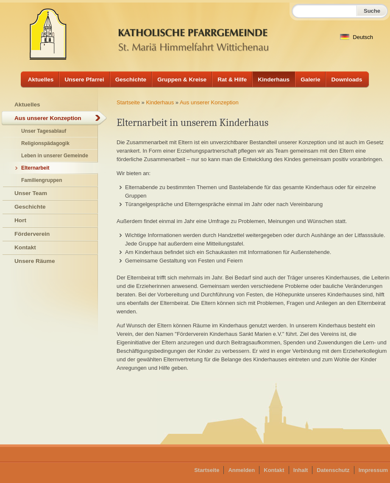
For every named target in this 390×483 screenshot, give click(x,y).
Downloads (346, 79)
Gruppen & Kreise (181, 79)
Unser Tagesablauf (43, 131)
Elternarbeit (35, 168)
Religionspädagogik (45, 143)
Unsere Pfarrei (84, 79)
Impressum (373, 470)
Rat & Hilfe (232, 79)
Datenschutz (333, 470)
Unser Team (30, 193)
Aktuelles (41, 79)
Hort (20, 220)
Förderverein (32, 234)
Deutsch (356, 37)
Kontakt (25, 247)
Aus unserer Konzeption (209, 102)
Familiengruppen (41, 180)
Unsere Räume (34, 261)
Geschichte (131, 79)
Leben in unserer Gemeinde (54, 156)
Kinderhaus (274, 79)
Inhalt (300, 470)
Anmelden (241, 470)
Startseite (128, 102)
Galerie (310, 79)
